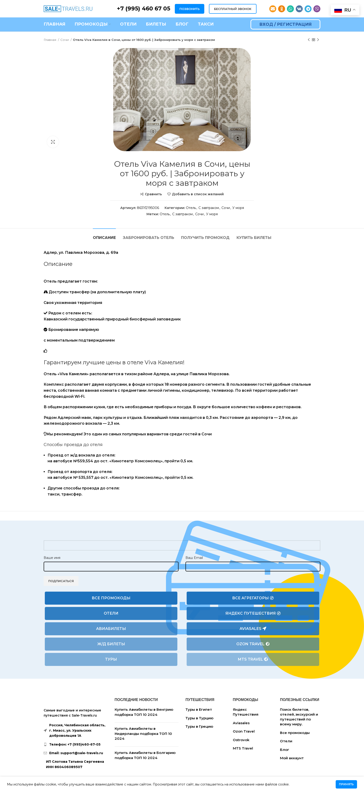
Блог (284, 749)
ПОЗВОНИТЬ (189, 9)
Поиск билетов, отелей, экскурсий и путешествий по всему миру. (299, 716)
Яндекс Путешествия (253, 613)
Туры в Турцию (199, 718)
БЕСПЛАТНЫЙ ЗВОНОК (232, 9)
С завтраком (208, 208)
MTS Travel (253, 659)
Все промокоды (111, 598)
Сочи (64, 40)
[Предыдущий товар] (308, 40)
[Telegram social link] (308, 8)
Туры (111, 659)
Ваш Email (194, 558)
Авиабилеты (111, 628)
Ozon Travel (253, 644)
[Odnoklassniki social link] (281, 8)
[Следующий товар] (318, 40)
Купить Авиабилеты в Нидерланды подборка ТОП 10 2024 (143, 733)
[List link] (76, 744)
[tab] (104, 235)
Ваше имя (52, 558)
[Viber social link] (316, 8)
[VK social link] (299, 8)
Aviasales (253, 628)
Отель (191, 208)
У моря (238, 208)
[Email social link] (272, 8)
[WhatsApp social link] (290, 8)
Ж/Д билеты (111, 644)
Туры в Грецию (199, 726)
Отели (111, 613)
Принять (346, 784)
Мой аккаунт (292, 758)
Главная (50, 40)
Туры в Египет (198, 709)
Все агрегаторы (253, 598)
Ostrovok (241, 740)
